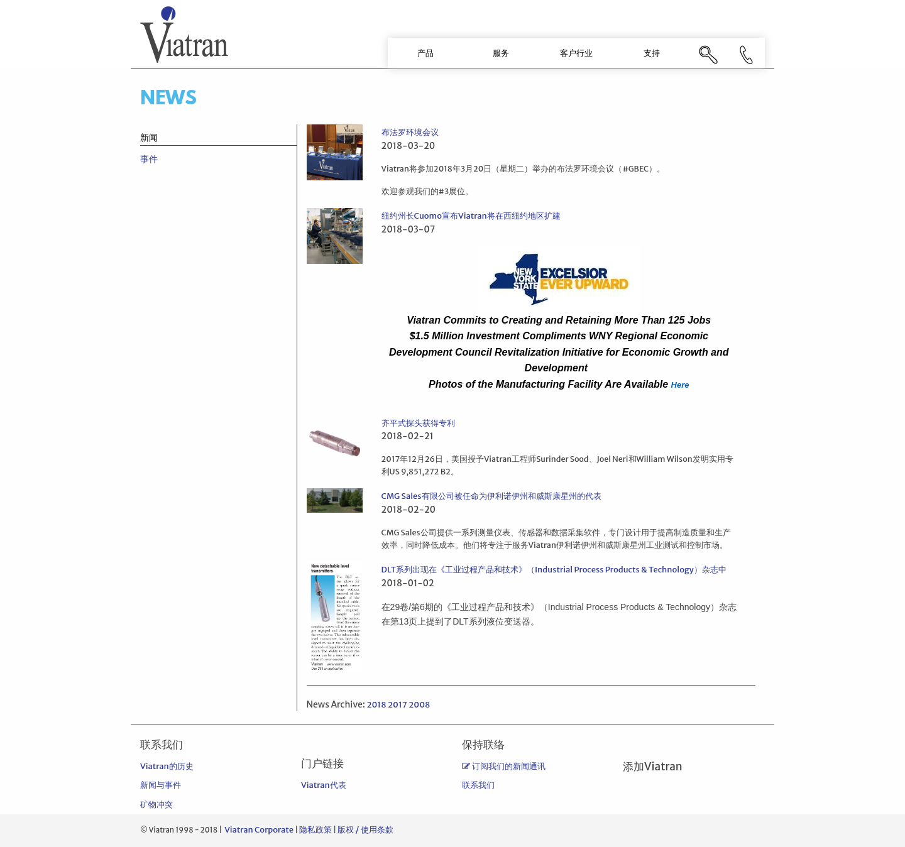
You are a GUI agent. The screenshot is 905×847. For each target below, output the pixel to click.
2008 (419, 704)
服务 (501, 53)
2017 (397, 704)
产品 (425, 53)
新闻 (149, 137)
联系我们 (478, 785)
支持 (652, 53)
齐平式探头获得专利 (418, 423)
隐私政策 (315, 829)
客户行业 (576, 53)
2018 (376, 704)
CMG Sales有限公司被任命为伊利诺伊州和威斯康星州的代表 (491, 496)
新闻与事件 (160, 785)
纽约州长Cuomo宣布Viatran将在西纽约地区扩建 (471, 215)
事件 (149, 159)
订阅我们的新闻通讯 (504, 766)
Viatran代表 (323, 785)
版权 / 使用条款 (365, 829)
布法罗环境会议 (410, 132)
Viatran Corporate (258, 829)
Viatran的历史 (167, 766)
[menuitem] (425, 53)
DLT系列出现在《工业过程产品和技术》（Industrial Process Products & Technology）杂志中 (554, 569)
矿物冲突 (156, 804)
